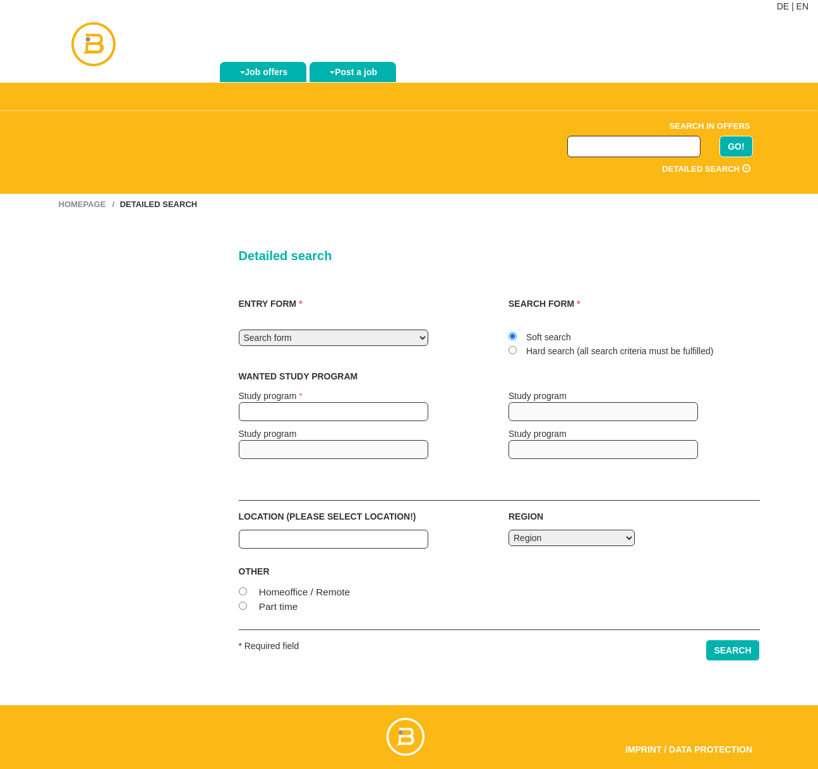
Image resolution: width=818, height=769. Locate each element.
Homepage (82, 204)
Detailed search (706, 169)
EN (803, 6)
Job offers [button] (264, 72)
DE (783, 6)
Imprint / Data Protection (688, 749)
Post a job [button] (353, 72)
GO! (736, 146)
